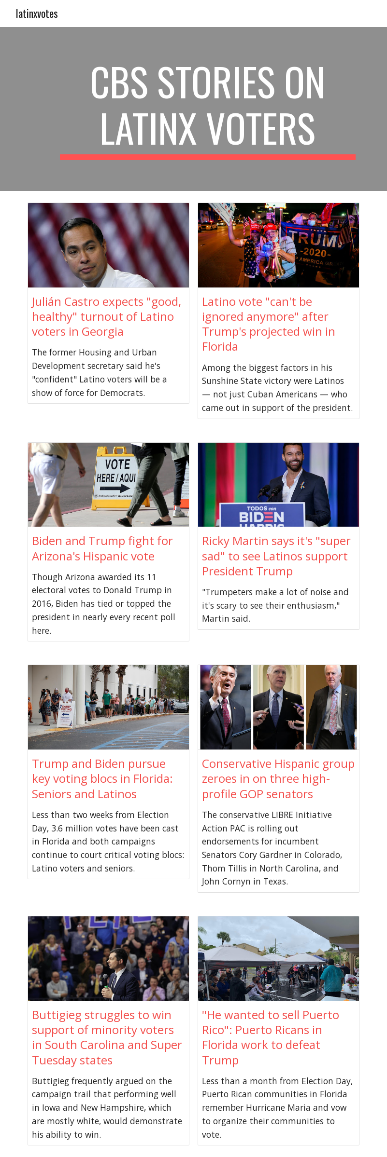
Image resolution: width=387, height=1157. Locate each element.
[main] (208, 109)
